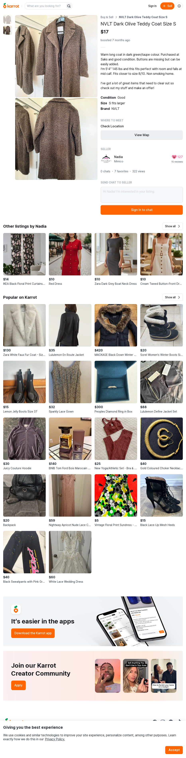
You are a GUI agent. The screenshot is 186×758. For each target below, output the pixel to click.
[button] (173, 226)
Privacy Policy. (55, 739)
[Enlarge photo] (56, 56)
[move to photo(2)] (7, 30)
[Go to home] (11, 6)
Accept (174, 750)
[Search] (69, 6)
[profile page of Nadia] (106, 159)
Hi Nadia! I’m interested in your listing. (142, 195)
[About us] (179, 6)
